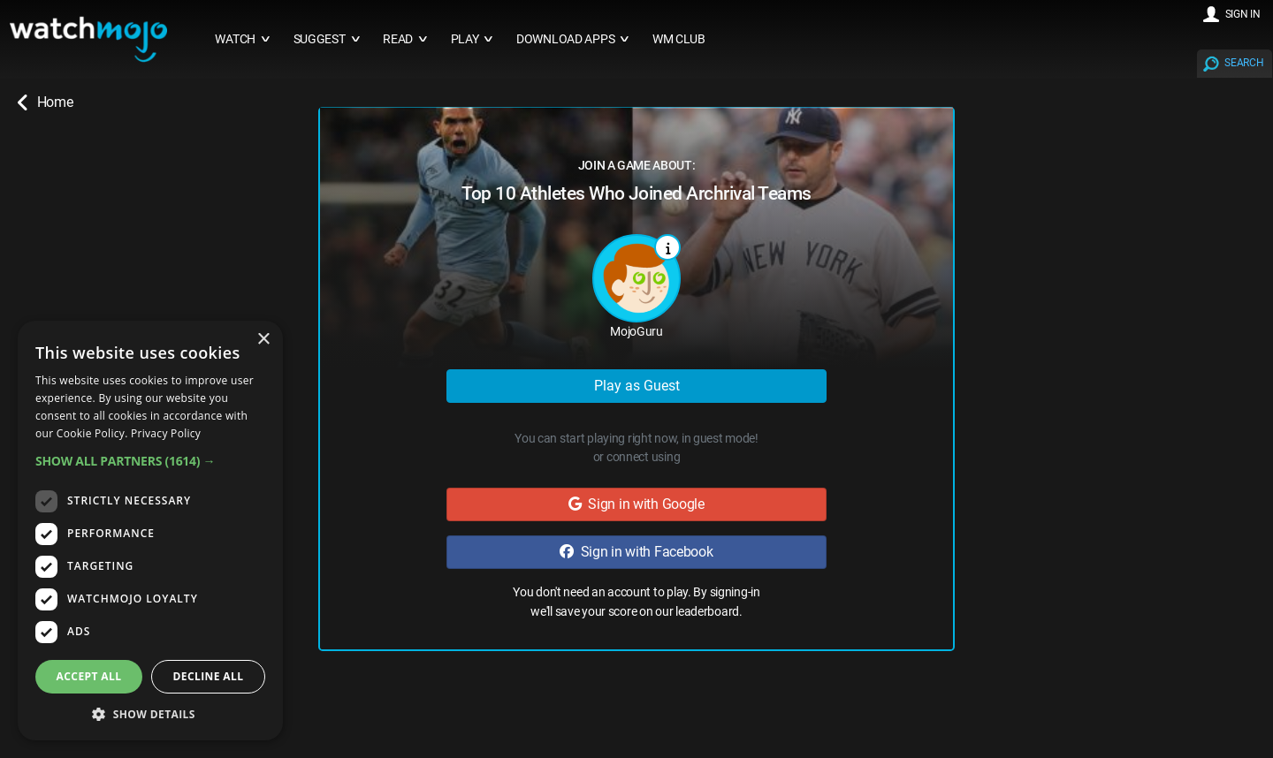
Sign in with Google (636, 504)
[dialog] (150, 530)
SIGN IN (1243, 14)
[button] (150, 460)
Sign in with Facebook (636, 551)
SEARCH (1243, 63)
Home (45, 102)
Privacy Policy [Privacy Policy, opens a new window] (166, 433)
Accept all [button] (89, 676)
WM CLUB (678, 39)
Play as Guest (637, 385)
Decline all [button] (208, 676)
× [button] (263, 339)
